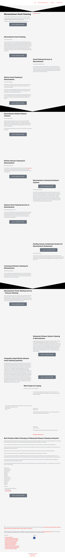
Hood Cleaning (35, 13)
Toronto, (44, 527)
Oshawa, (17, 528)
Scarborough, (6, 528)
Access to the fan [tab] (7, 470)
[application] (48, 2)
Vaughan (26, 528)
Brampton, (23, 528)
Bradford (30, 528)
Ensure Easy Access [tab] (7, 469)
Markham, (54, 527)
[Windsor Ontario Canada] (46, 490)
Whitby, (20, 528)
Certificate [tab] (6, 474)
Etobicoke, (10, 528)
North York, (48, 527)
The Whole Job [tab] (6, 476)
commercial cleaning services (47, 531)
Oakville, (51, 527)
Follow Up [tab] (5, 475)
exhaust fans (29, 168)
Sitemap (35, 553)
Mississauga (35, 528)
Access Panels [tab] (6, 471)
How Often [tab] (6, 481)
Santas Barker (35, 434)
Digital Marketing (32, 554)
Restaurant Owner (41, 434)
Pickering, (14, 528)
